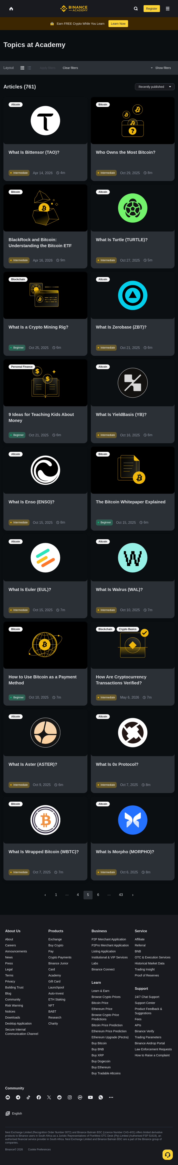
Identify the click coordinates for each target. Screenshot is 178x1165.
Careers (10, 945)
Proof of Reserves (147, 975)
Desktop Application (18, 1023)
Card (51, 969)
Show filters (160, 68)
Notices (10, 1011)
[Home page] (74, 8)
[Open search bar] (134, 8)
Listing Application (104, 951)
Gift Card (54, 981)
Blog (8, 993)
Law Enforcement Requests (153, 1049)
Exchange (55, 939)
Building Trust (14, 987)
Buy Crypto (55, 945)
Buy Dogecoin (101, 1061)
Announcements (16, 951)
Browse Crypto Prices (106, 997)
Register (151, 8)
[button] (167, 8)
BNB (138, 951)
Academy (54, 975)
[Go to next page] (133, 895)
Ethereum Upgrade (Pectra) (110, 1037)
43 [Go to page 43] (121, 895)
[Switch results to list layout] (29, 67)
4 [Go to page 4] (78, 895)
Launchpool (56, 987)
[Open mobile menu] (168, 8)
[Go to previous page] (45, 895)
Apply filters (47, 68)
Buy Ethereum (101, 1067)
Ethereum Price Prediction (109, 1031)
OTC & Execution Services (152, 957)
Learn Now (118, 23)
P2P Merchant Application (109, 939)
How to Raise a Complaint (152, 1055)
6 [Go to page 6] (98, 895)
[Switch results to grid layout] (22, 67)
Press (9, 963)
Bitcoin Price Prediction (107, 1025)
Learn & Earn (101, 991)
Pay (51, 951)
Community (12, 999)
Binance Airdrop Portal (150, 1043)
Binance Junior (58, 963)
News (9, 957)
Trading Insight (145, 969)
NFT (51, 1005)
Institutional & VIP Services (110, 957)
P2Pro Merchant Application (110, 945)
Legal (8, 969)
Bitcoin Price (100, 1003)
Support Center (145, 1003)
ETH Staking (56, 999)
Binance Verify (144, 1031)
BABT (52, 1011)
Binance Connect (103, 969)
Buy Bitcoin (99, 1043)
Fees (138, 1019)
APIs (138, 1025)
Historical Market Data (149, 963)
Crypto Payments (59, 957)
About (9, 939)
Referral (140, 945)
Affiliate (140, 939)
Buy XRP (98, 1055)
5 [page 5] (88, 895)
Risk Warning (14, 1005)
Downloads (12, 1017)
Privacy (10, 981)
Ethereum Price (102, 1009)
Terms (9, 975)
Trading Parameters (148, 1037)
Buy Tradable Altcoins (106, 1073)
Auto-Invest (56, 993)
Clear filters (70, 68)
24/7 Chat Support (147, 997)
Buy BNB (98, 1049)
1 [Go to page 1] (56, 895)
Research (54, 1017)
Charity (53, 1023)
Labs (95, 963)
